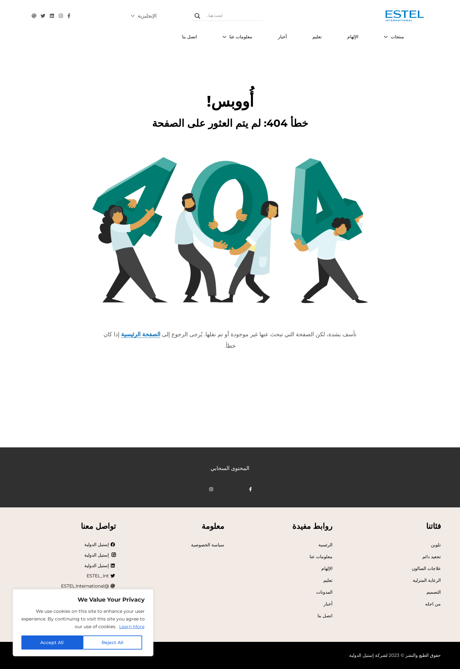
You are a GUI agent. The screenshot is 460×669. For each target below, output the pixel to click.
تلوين (436, 545)
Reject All (112, 642)
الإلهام (327, 568)
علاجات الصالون (426, 568)
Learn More (131, 626)
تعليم (328, 580)
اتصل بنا (325, 616)
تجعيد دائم (431, 556)
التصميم (433, 592)
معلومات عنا (321, 556)
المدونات (324, 592)
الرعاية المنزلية (427, 580)
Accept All (52, 642)
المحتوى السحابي (230, 468)
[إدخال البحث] (234, 15)
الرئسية (325, 545)
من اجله (433, 604)
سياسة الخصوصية (207, 545)
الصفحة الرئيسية (140, 334)
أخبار (328, 604)
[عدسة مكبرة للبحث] (197, 15)
